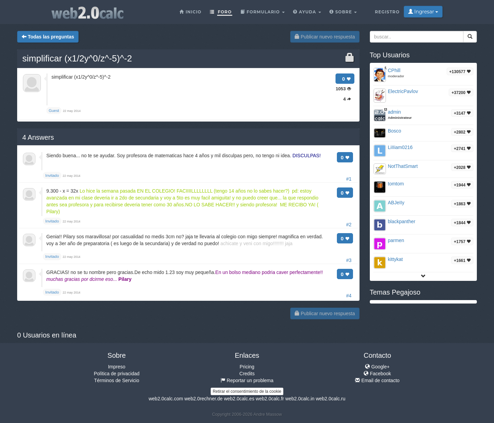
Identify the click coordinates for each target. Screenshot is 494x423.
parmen (396, 240)
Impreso (117, 366)
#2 (349, 224)
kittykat (395, 259)
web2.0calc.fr (270, 398)
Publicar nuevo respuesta (325, 36)
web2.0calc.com (166, 398)
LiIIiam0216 (400, 147)
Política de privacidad (116, 373)
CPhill (394, 70)
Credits (247, 373)
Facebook (377, 373)
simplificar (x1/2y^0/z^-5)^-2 (77, 58)
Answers (38, 137)
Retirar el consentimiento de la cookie (247, 391)
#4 (349, 295)
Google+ (377, 366)
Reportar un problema (247, 380)
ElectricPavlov (403, 91)
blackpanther (401, 221)
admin (394, 112)
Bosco (394, 131)
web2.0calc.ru (330, 398)
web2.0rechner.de (203, 398)
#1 (349, 179)
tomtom (396, 183)
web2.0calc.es (239, 398)
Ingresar (423, 12)
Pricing (247, 366)
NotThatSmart (403, 166)
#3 (349, 260)
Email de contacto (377, 380)
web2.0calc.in (300, 398)
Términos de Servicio (116, 380)
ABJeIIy (396, 202)
